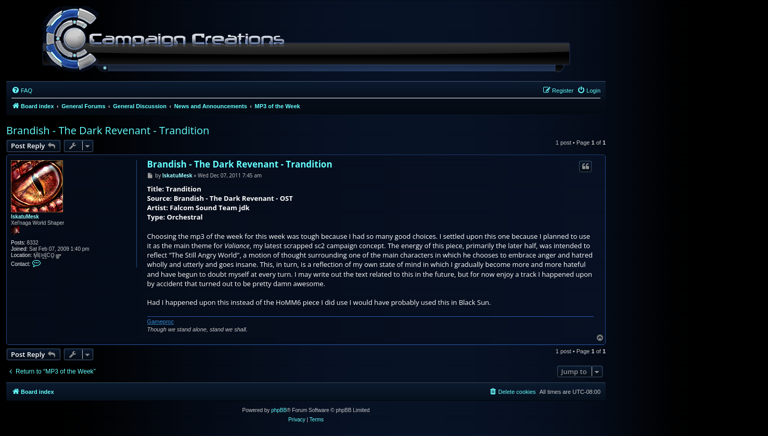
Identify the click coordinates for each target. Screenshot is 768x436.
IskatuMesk (25, 217)
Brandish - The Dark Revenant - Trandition (107, 130)
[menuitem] (21, 90)
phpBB (279, 410)
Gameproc (160, 321)
